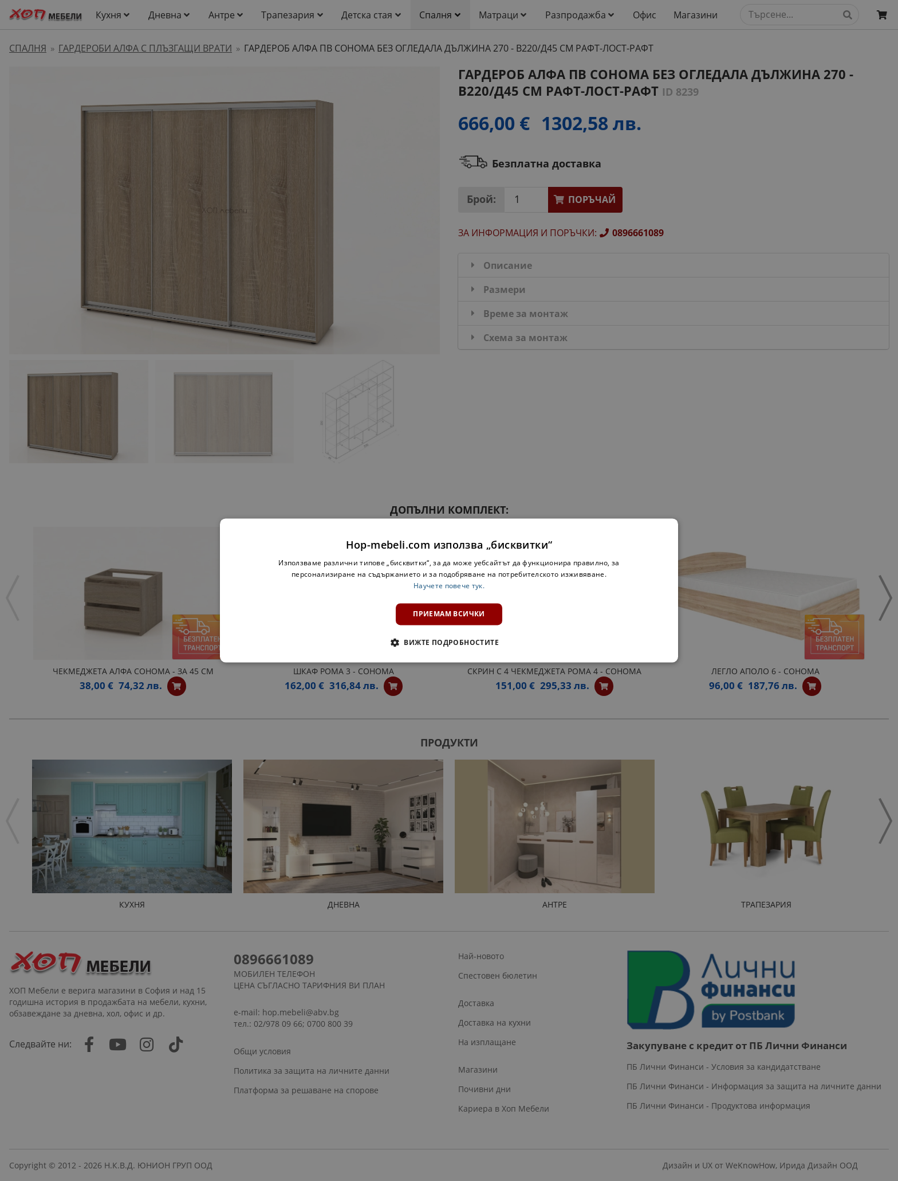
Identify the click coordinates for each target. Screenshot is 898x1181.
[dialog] (449, 590)
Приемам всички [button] (449, 614)
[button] (449, 642)
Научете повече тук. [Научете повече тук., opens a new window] (449, 585)
